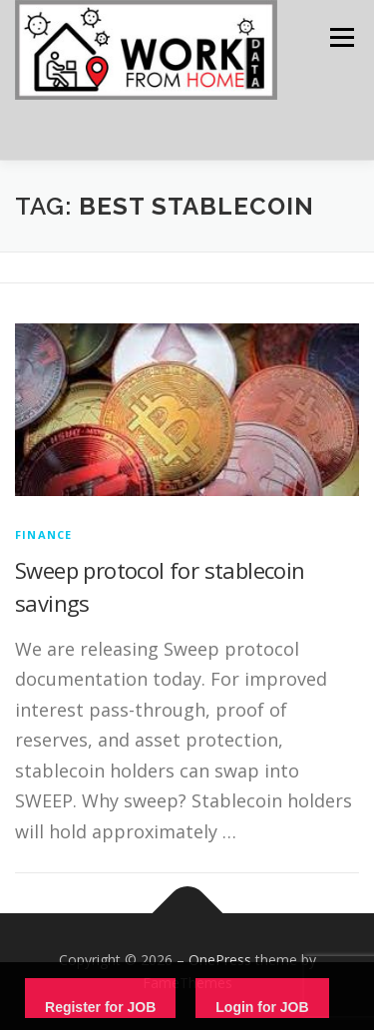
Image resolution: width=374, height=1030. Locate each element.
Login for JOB (261, 1007)
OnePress (219, 959)
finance (43, 534)
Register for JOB (100, 1007)
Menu (340, 37)
